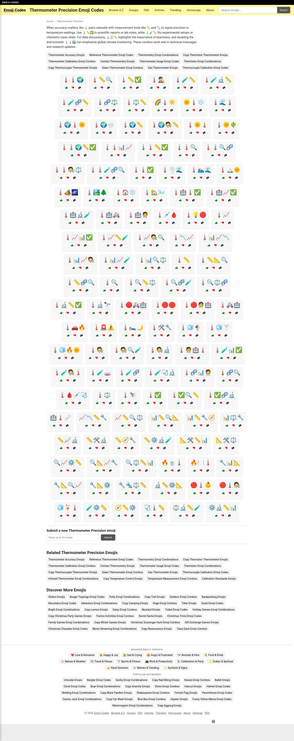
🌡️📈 (223, 215)
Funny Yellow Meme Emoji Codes (212, 699)
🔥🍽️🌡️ (201, 462)
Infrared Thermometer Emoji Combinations (73, 578)
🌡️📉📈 (183, 237)
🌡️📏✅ (131, 79)
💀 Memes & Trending (146, 667)
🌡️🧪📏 (185, 79)
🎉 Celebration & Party (190, 661)
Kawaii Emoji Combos (197, 680)
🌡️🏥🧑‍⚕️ (138, 215)
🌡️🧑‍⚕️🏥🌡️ (192, 350)
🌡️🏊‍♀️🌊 (201, 169)
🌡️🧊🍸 (219, 327)
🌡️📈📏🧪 (114, 237)
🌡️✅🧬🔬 (221, 395)
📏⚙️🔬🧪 (158, 440)
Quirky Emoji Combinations (131, 680)
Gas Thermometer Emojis (163, 67)
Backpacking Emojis (213, 596)
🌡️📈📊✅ (78, 237)
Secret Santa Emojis (150, 616)
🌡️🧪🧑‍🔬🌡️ (67, 372)
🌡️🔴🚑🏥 (132, 305)
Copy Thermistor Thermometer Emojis (205, 54)
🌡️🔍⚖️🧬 (214, 282)
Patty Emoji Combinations (124, 596)
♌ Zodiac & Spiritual (220, 661)
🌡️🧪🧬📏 (75, 102)
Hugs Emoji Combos (165, 603)
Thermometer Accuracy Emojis (66, 54)
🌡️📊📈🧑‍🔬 (80, 260)
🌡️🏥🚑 (109, 215)
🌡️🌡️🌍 (73, 79)
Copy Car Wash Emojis (119, 699)
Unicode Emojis (73, 680)
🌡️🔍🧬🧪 (178, 282)
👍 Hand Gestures (117, 667)
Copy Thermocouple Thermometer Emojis (72, 67)
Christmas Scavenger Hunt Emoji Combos (155, 622)
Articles (159, 10)
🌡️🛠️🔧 (161, 327)
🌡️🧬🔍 (230, 372)
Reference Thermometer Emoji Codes (111, 54)
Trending (175, 10)
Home (49, 21)
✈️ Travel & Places (101, 661)
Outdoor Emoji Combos (183, 596)
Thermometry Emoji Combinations (158, 54)
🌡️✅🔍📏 (185, 395)
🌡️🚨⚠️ (103, 327)
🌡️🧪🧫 (100, 372)
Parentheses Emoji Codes (217, 692)
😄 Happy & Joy (108, 655)
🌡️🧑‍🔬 (96, 350)
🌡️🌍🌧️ (103, 124)
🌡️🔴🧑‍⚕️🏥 (197, 305)
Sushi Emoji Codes (212, 603)
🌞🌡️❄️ (194, 102)
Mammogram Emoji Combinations (132, 705)
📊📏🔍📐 (165, 417)
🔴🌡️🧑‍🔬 (230, 485)
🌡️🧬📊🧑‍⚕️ (197, 372)
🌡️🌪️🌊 (172, 169)
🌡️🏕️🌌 (67, 192)
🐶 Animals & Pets (188, 655)
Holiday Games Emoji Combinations (214, 609)
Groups (133, 10)
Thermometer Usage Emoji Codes (159, 61)
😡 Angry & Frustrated (160, 655)
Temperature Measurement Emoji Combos (172, 578)
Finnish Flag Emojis (186, 692)
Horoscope (194, 10)
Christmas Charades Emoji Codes (68, 628)
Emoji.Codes (101, 713)
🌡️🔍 (111, 282)
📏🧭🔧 (125, 440)
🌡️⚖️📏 (136, 102)
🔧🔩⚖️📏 (132, 485)
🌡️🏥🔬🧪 (76, 215)
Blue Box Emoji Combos (152, 699)
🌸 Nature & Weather (73, 661)
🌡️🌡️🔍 (186, 147)
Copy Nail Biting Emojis (165, 680)
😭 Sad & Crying (132, 655)
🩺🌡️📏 (154, 507)
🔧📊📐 (230, 462)
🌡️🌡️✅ (143, 169)
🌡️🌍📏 (132, 124)
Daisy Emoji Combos (125, 609)
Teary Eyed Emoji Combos (192, 628)
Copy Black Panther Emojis (116, 692)
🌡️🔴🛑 (165, 305)
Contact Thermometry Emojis (117, 61)
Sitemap (198, 713)
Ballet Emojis (222, 680)
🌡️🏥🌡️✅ (186, 192)
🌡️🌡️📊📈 (118, 147)
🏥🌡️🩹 (60, 417)
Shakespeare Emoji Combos (153, 692)
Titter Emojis (189, 603)
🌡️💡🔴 (195, 215)
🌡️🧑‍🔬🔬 (159, 350)
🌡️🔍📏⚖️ (142, 282)
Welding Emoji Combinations (79, 692)
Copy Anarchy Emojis (137, 686)
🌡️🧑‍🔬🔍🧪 (127, 350)
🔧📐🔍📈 (67, 485)
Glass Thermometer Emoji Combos (122, 67)
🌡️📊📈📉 (215, 237)
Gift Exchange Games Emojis (202, 622)
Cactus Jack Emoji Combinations (82, 699)
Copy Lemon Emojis (96, 609)
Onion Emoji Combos (167, 686)
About (210, 10)
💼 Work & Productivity (158, 661)
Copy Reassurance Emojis (156, 628)
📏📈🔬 (67, 440)
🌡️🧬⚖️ (107, 102)
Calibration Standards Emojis (219, 578)
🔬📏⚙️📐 (168, 485)
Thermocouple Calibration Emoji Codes (205, 67)
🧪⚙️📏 (96, 507)
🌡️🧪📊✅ (228, 350)
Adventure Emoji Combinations (99, 603)
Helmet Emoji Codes (218, 686)
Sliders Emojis (56, 596)
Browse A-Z (116, 10)
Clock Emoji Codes (75, 686)
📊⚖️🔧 (233, 417)
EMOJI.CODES (10, 2)
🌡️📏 (183, 260)
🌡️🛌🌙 (132, 327)
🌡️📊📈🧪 (116, 260)
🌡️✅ (154, 395)
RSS (207, 713)
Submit (108, 537)
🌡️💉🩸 (167, 215)
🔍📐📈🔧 (103, 462)
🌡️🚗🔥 (75, 327)
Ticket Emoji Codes (176, 609)
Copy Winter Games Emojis (110, 622)
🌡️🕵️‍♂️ (158, 79)
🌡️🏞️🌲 (96, 192)
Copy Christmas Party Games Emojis (70, 616)
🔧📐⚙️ (100, 485)
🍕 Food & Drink (213, 655)
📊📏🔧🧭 (201, 417)
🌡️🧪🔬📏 (217, 79)
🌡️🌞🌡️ (197, 124)
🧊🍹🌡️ (67, 507)
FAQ (146, 10)
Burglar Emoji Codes (99, 680)
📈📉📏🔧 (93, 417)
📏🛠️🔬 (96, 440)
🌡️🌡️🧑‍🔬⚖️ (67, 169)
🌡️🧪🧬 (129, 372)
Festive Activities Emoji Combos (115, 616)
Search (284, 10)
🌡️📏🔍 (102, 79)
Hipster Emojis (179, 699)
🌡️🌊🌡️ (222, 102)
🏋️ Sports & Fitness (128, 661)
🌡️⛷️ (129, 395)
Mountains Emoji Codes (62, 603)
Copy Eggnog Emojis (170, 705)
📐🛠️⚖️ (226, 440)
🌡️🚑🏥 (230, 305)
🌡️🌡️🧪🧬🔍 (107, 169)
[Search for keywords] (248, 10)
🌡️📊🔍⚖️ (152, 260)
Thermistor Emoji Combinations (202, 61)
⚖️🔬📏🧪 (186, 507)
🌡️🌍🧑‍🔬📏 (165, 124)
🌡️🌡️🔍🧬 (219, 147)
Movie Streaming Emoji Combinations (114, 628)
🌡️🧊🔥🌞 (66, 350)
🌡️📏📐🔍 (214, 260)
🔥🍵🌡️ (172, 462)
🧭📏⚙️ (125, 507)
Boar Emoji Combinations (105, 686)
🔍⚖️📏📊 (139, 462)
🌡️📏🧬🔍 (80, 282)
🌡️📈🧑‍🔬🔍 (150, 237)
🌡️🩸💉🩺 (73, 395)
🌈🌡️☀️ (165, 102)
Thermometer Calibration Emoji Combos (71, 61)
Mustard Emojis (151, 609)
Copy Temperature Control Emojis (123, 578)
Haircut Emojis (192, 686)
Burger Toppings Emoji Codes (87, 596)
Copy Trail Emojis (155, 596)
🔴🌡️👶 (201, 485)
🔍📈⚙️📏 (67, 462)
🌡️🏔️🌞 (230, 169)
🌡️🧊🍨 (190, 327)
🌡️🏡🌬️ (154, 192)
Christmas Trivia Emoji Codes (184, 616)
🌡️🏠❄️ (125, 192)
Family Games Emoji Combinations (68, 622)
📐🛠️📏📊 (194, 440)
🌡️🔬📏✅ (67, 305)
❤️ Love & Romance (82, 655)
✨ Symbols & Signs (176, 667)
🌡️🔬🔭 (100, 305)
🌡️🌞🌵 (226, 124)
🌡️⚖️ (104, 395)
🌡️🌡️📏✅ (154, 147)
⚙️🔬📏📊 (222, 507)
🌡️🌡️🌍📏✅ (78, 147)
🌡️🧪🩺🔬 (161, 372)
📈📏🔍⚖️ (129, 417)
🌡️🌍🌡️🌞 (71, 124)
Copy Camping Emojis (135, 603)
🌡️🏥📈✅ (222, 192)
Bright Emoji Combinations (64, 609)
